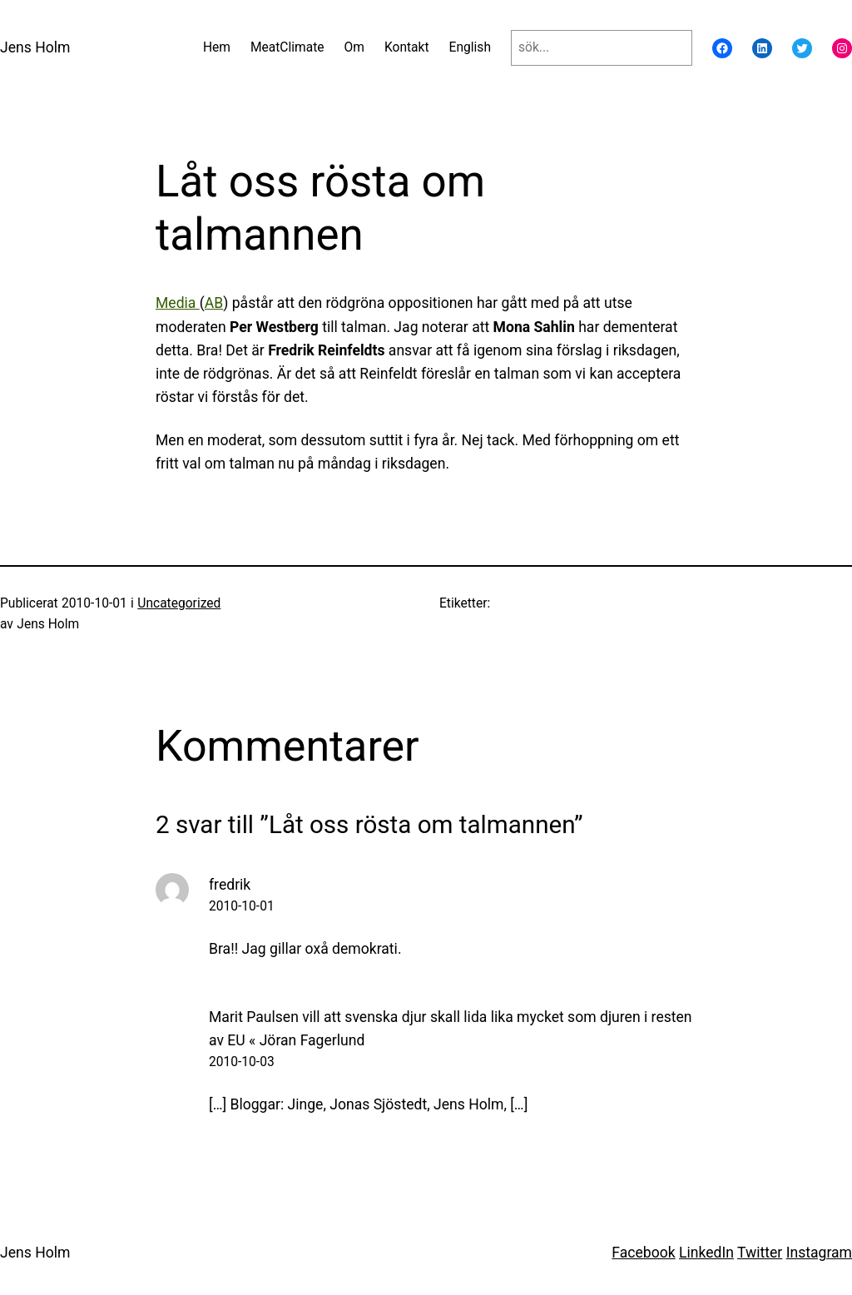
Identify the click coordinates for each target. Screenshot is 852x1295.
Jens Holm (35, 47)
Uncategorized (178, 603)
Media (178, 303)
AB (214, 303)
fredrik (229, 884)
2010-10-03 (242, 1061)
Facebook (643, 1252)
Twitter (759, 1252)
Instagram (819, 1252)
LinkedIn (706, 1252)
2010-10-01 (242, 906)
